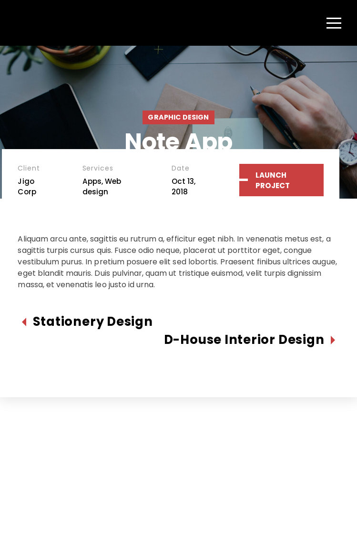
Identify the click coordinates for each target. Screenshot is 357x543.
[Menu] (333, 23)
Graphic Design (178, 117)
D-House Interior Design (244, 339)
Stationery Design (93, 321)
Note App (178, 141)
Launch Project (272, 180)
